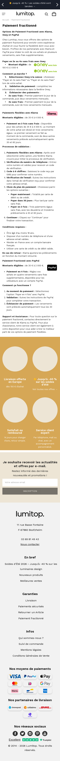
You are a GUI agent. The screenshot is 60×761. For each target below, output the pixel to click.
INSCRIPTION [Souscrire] (30, 491)
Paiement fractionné (31, 618)
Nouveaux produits (31, 574)
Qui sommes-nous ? (31, 638)
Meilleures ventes (31, 580)
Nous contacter (30, 544)
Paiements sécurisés (31, 606)
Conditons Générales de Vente (31, 655)
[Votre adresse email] (30, 482)
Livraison (30, 600)
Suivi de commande (31, 643)
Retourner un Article (31, 612)
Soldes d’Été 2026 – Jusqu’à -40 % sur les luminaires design (31, 566)
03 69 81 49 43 (30, 539)
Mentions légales (31, 649)
